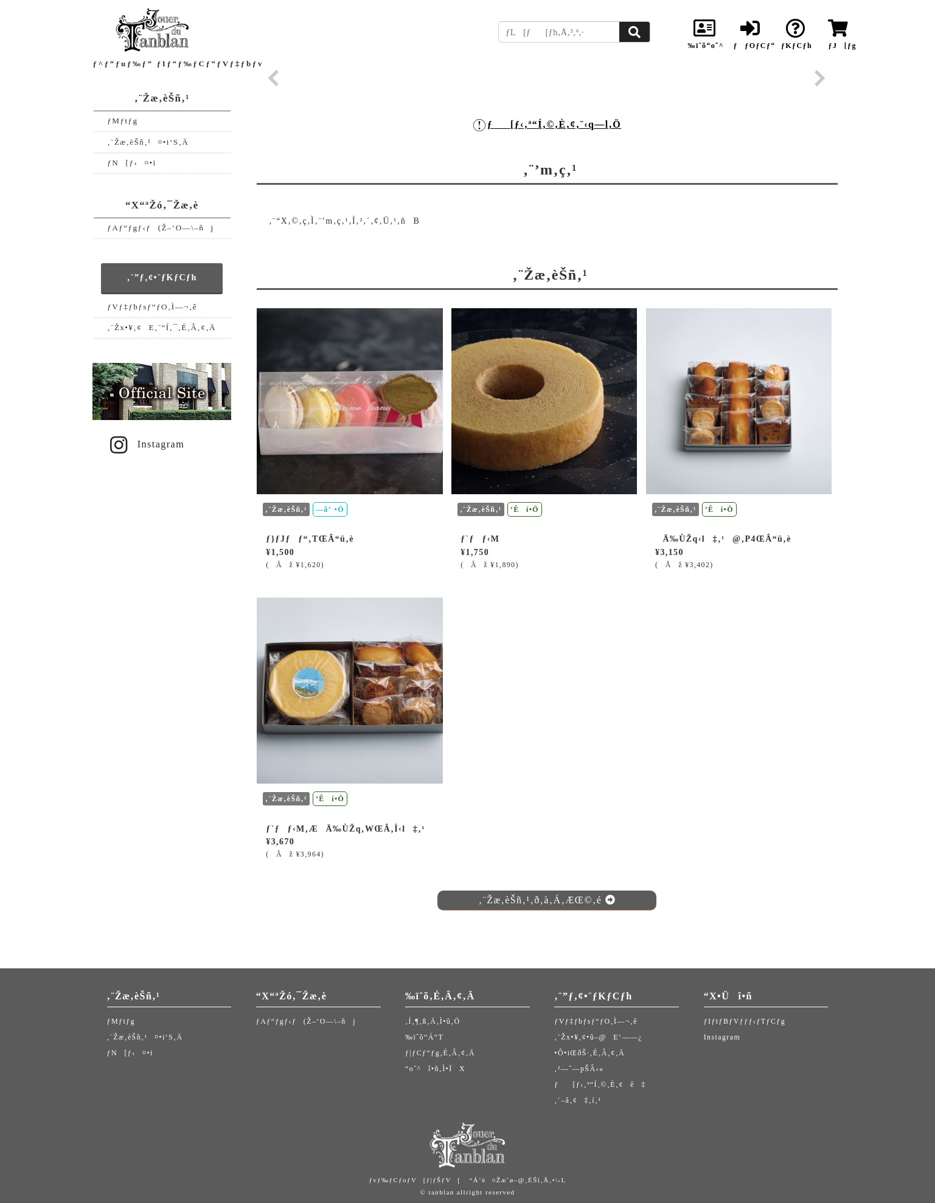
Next (820, 78)
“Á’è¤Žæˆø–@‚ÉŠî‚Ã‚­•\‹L (517, 1180)
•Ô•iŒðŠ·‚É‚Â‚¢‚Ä (589, 1053)
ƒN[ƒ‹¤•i (131, 162)
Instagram (145, 444)
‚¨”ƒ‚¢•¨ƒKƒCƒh (162, 277)
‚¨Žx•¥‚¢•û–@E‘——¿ (598, 1037)
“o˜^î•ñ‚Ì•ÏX (435, 1068)
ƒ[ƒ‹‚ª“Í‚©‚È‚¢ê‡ (599, 1084)
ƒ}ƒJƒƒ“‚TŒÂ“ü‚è (310, 538)
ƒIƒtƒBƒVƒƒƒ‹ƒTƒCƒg (745, 1021)
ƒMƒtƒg (122, 120)
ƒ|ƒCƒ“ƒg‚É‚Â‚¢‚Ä (440, 1053)
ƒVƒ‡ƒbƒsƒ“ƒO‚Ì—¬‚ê (152, 306)
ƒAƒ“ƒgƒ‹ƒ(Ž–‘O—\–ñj (160, 227)
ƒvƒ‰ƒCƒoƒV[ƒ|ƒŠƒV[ (415, 1180)
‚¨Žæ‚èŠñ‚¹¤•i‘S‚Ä (148, 141)
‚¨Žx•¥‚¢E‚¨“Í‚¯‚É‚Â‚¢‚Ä (161, 327)
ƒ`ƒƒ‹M (480, 538)
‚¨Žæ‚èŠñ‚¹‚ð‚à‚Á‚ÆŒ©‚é (547, 900)
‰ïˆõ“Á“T (424, 1037)
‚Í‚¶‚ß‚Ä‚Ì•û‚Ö (433, 1021)
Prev (273, 78)
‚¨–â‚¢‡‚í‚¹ (577, 1100)
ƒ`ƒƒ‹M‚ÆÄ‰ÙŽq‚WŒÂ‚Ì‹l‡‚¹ (345, 828)
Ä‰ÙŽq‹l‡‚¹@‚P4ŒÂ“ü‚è (723, 538)
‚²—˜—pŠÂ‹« (578, 1068)
